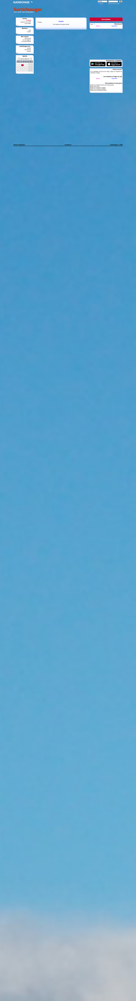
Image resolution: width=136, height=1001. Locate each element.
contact (29, 51)
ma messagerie (27, 40)
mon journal (28, 38)
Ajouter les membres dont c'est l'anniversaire (102, 85)
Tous (91, 24)
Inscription (106, 19)
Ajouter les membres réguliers (98, 89)
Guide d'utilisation (19, 145)
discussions (28, 49)
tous (30, 30)
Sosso (98, 26)
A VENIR (28, 20)
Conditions (68, 145)
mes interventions (26, 41)
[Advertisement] (83, 9)
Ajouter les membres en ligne (97, 87)
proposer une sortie (25, 22)
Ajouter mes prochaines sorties (98, 90)
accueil (29, 48)
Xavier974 (114, 26)
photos (29, 31)
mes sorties (28, 23)
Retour (40, 22)
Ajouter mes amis (94, 86)
